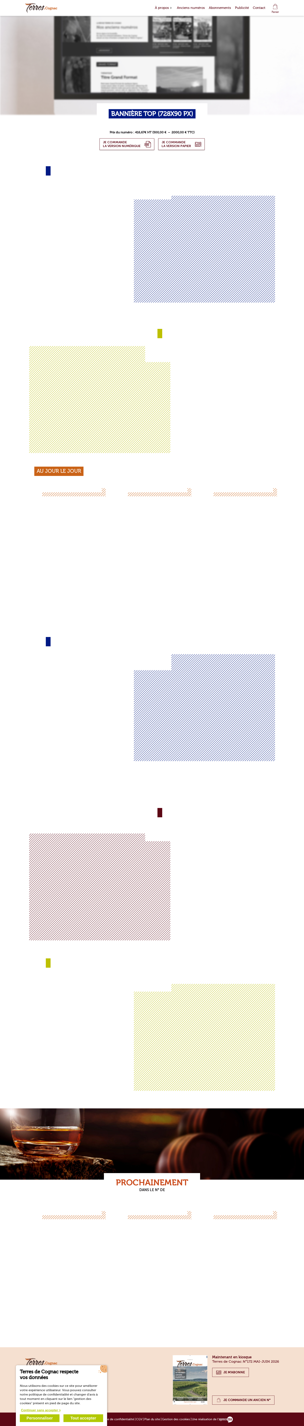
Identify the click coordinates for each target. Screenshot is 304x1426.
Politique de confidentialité (115, 1419)
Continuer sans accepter (39, 1410)
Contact (259, 8)
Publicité (242, 8)
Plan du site (152, 1419)
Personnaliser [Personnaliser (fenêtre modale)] (40, 1418)
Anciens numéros (191, 8)
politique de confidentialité (49, 1394)
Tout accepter (83, 1418)
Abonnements (220, 8)
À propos (162, 8)
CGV (139, 1419)
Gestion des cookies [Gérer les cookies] (176, 1419)
